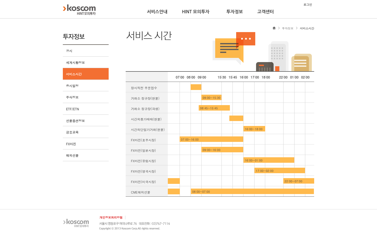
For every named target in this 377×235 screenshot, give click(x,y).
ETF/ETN (72, 109)
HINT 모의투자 (195, 12)
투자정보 (234, 12)
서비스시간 (74, 74)
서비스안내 (157, 12)
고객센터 (265, 12)
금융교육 (72, 132)
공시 (69, 51)
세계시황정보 (75, 62)
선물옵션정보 (75, 120)
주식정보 (72, 97)
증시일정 (72, 85)
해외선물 (72, 155)
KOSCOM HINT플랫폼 (79, 9)
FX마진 (71, 144)
